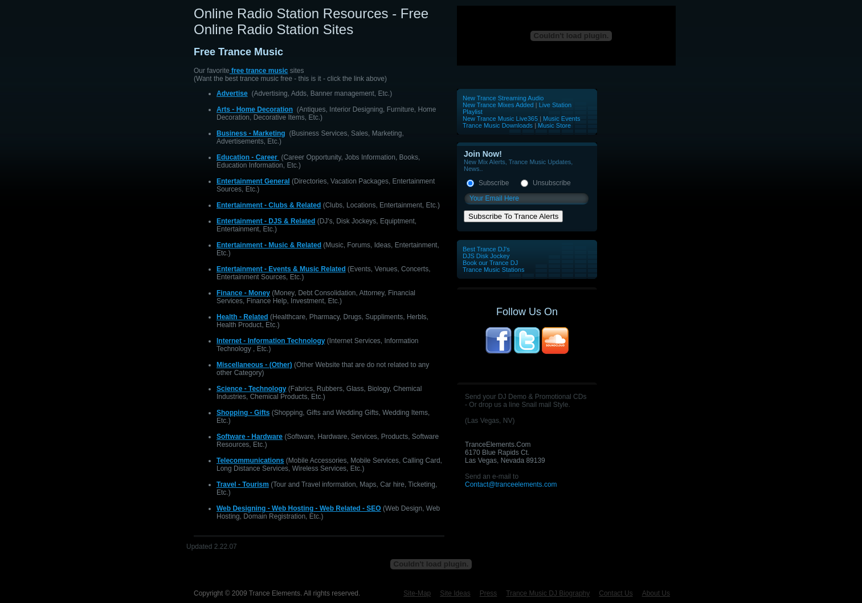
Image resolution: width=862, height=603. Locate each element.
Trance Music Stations (493, 269)
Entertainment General (253, 181)
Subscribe (494, 183)
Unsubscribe (552, 183)
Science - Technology (251, 389)
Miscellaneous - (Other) (254, 365)
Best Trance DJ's (486, 249)
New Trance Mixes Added (498, 104)
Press (488, 593)
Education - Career (246, 157)
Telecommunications (250, 461)
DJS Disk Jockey (486, 255)
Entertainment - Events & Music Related (281, 269)
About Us (656, 593)
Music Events (561, 118)
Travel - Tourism (242, 484)
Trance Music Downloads (498, 125)
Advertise (232, 93)
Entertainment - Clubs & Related (268, 205)
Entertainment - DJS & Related (265, 221)
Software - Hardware (249, 437)
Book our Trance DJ (490, 262)
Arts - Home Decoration (254, 109)
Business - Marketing (250, 133)
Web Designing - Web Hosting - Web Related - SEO (298, 508)
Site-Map (417, 593)
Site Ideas (455, 593)
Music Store (554, 125)
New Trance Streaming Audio (503, 98)
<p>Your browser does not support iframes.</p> (566, 36)
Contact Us (615, 593)
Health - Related (242, 317)
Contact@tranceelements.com (511, 484)
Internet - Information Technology (270, 341)
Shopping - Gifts (242, 413)
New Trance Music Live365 (501, 118)
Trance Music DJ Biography (548, 593)
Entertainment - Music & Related (268, 245)
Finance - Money (243, 293)
